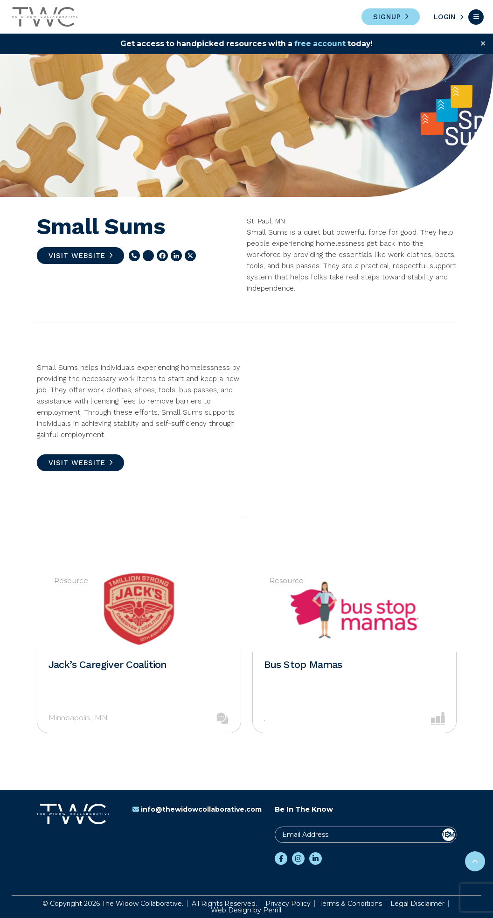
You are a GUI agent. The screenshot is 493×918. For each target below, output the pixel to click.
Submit (448, 834)
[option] (139, 650)
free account (321, 43)
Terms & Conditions (350, 903)
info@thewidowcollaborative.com (197, 809)
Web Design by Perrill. (247, 910)
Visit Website (77, 255)
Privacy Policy (288, 903)
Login (444, 17)
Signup (387, 17)
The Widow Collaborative (43, 17)
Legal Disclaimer (417, 903)
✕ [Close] (483, 43)
